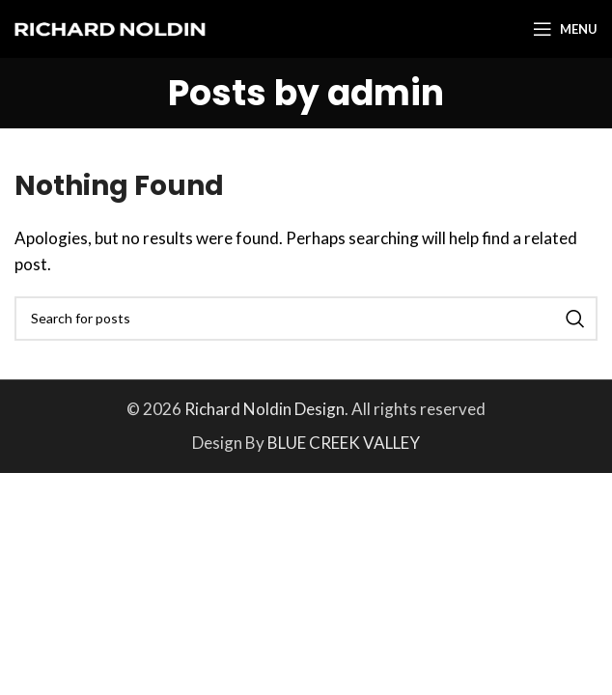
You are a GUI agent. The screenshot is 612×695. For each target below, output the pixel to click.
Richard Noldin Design (264, 409)
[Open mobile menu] (565, 29)
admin (385, 93)
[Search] (306, 318)
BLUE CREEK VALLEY (343, 442)
